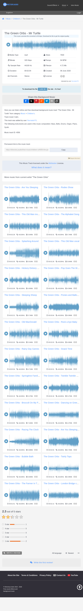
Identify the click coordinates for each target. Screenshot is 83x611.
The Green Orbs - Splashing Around (21, 241)
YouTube (74, 605)
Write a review (12, 583)
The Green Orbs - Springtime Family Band (24, 376)
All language (57, 583)
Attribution (52, 163)
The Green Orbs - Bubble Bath (18, 456)
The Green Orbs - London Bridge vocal (62, 483)
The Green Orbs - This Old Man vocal (61, 241)
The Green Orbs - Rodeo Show (58, 187)
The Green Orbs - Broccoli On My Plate (23, 402)
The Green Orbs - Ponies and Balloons (62, 295)
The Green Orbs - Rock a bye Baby (60, 322)
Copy (63, 149)
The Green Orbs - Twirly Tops (57, 456)
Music (23, 113)
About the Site (13, 605)
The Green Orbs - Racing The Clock (21, 429)
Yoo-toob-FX (75, 81)
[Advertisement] (41, 522)
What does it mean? (42, 167)
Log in (42, 89)
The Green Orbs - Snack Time (58, 349)
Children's (31, 113)
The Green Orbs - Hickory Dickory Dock (23, 268)
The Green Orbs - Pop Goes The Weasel (63, 268)
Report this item (74, 158)
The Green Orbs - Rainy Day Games (21, 349)
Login (79, 13)
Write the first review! (41, 593)
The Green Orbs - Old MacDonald (20, 322)
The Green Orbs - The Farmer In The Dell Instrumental (30, 483)
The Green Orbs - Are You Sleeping (21, 187)
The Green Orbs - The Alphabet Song (61, 214)
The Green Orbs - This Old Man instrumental (25, 214)
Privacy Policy (45, 605)
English (8, 12)
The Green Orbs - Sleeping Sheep (20, 295)
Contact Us (60, 605)
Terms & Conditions (29, 605)
